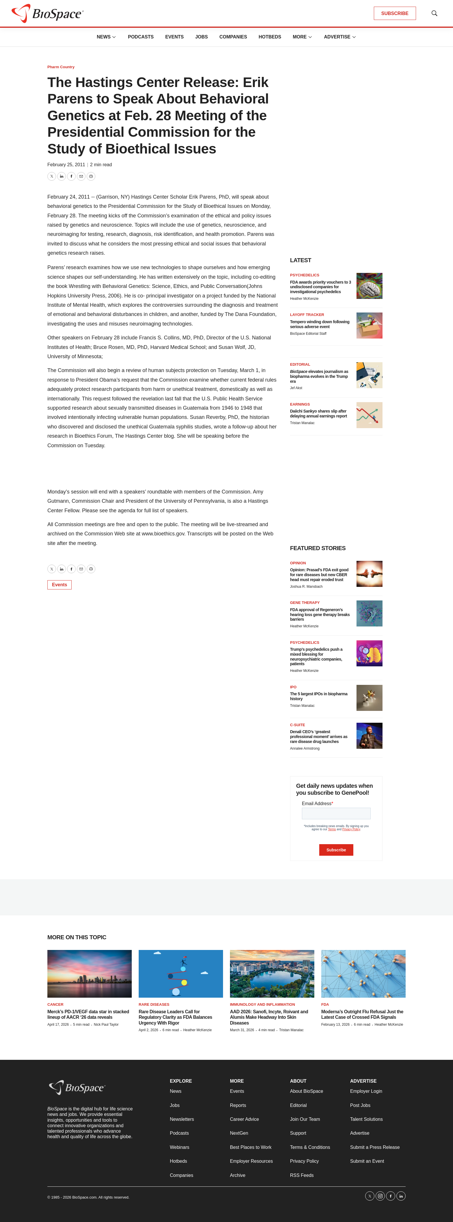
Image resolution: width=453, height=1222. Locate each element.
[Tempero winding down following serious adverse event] (370, 326)
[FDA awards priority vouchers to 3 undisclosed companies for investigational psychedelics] (370, 286)
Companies (233, 36)
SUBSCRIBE (395, 13)
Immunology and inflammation (262, 1004)
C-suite (297, 725)
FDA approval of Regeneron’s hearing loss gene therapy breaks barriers (320, 614)
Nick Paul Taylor (106, 1025)
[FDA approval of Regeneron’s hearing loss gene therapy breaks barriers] (370, 613)
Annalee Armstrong (305, 748)
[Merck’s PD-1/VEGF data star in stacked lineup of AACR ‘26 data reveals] (89, 974)
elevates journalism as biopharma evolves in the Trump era (319, 376)
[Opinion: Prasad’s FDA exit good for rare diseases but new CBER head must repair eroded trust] (370, 574)
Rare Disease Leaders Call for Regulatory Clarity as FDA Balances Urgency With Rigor (175, 1017)
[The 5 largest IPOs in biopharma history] (370, 698)
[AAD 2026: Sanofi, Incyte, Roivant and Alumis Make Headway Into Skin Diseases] (272, 974)
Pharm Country (61, 67)
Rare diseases (154, 1004)
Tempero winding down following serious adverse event (320, 324)
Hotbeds (270, 36)
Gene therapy (305, 602)
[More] (114, 37)
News (104, 36)
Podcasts (141, 36)
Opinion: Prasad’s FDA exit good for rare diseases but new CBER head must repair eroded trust (319, 574)
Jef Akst (296, 388)
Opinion (298, 563)
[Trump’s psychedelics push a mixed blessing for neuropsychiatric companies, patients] (370, 653)
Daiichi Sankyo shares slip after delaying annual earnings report (318, 413)
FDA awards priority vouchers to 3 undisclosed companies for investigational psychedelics (320, 287)
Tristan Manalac (302, 423)
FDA (325, 1004)
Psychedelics (304, 275)
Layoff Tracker (307, 315)
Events (174, 36)
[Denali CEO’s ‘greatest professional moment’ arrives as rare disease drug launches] (370, 736)
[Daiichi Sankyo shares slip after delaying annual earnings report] (370, 415)
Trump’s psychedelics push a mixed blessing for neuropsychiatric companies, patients (316, 656)
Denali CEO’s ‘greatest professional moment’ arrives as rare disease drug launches (318, 736)
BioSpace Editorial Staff (308, 334)
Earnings (300, 404)
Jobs (201, 36)
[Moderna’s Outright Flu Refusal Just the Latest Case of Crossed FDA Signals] (363, 974)
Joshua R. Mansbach (306, 587)
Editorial (300, 364)
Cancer (55, 1004)
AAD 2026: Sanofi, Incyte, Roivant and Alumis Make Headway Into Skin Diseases (269, 1017)
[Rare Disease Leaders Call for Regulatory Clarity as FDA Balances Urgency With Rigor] (181, 974)
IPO (293, 687)
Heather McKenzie (304, 299)
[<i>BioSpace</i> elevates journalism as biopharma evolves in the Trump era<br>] (370, 375)
